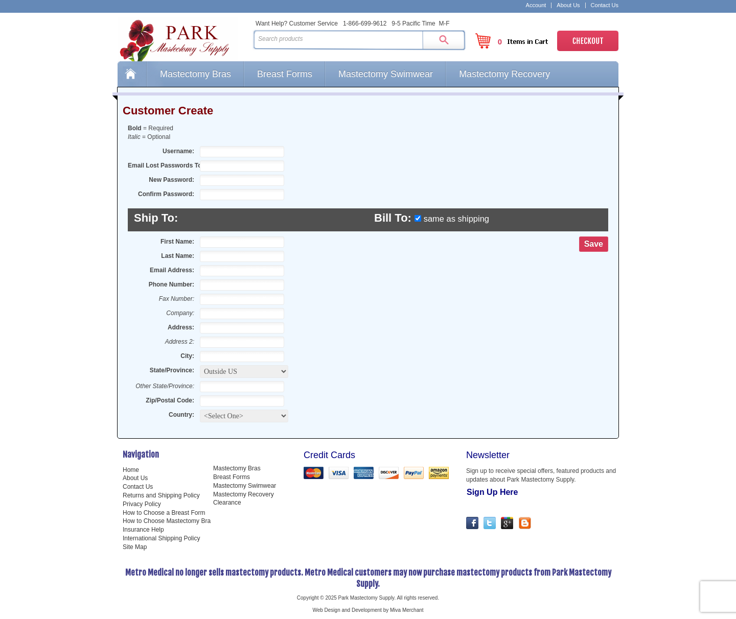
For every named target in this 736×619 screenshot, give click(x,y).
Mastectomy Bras (195, 74)
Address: (181, 327)
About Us (568, 5)
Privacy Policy (142, 504)
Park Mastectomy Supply (183, 39)
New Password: (171, 179)
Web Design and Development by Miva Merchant (367, 610)
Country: (181, 414)
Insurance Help (143, 529)
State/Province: (172, 370)
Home (132, 74)
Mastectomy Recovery (504, 74)
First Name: (177, 241)
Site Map (135, 547)
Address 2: (179, 341)
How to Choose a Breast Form (164, 512)
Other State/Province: (164, 386)
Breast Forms (284, 74)
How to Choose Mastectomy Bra (167, 521)
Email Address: (172, 270)
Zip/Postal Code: (170, 400)
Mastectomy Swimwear (385, 74)
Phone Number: (171, 284)
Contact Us (604, 5)
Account (536, 5)
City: (187, 356)
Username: (178, 151)
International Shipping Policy (161, 538)
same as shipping (456, 218)
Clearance (227, 502)
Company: (180, 313)
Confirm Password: (166, 194)
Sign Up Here (492, 492)
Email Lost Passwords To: (162, 165)
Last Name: (177, 255)
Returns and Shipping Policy (161, 495)
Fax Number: (176, 298)
